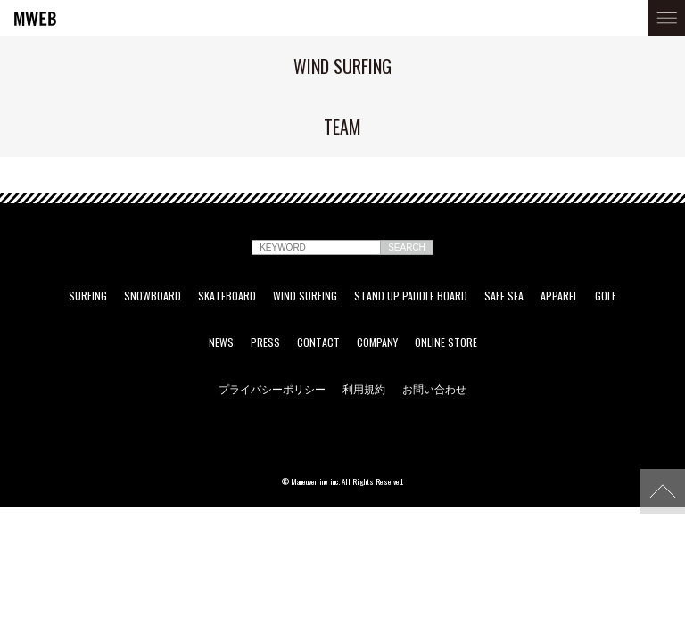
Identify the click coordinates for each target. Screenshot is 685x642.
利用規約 (363, 388)
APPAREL (559, 296)
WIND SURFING (305, 296)
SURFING (88, 296)
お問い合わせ (434, 388)
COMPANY (377, 342)
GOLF (605, 296)
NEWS (221, 342)
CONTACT (318, 342)
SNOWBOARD (152, 296)
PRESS (265, 342)
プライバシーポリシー (272, 388)
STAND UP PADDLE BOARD (410, 296)
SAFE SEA (504, 296)
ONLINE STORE (446, 342)
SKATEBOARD (227, 296)
